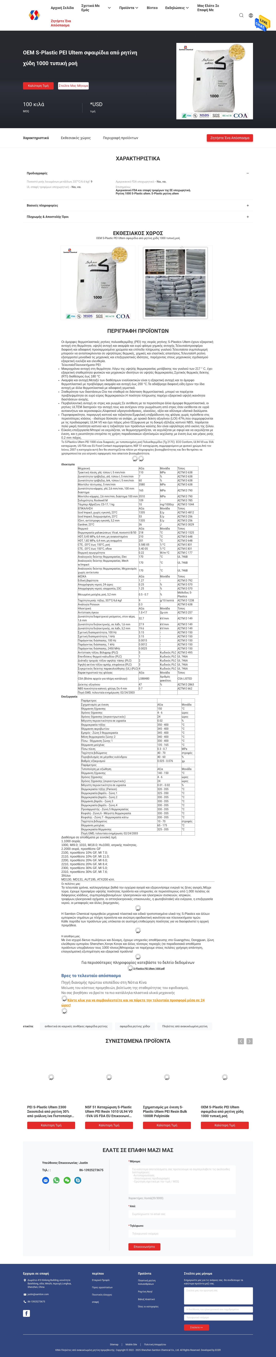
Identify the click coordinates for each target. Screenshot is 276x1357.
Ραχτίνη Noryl (145, 1291)
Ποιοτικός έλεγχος (102, 1294)
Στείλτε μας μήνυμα (73, 86)
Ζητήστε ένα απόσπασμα (229, 138)
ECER (218, 1350)
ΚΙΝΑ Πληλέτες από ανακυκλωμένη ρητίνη (77, 1350)
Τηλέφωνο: (137, 1225)
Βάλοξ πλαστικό (146, 1299)
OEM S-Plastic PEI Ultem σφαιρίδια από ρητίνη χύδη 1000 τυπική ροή (222, 1111)
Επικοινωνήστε (144, 1247)
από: (133, 1206)
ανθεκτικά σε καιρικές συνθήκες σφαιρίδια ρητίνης (76, 1026)
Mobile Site (131, 1344)
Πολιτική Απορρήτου (155, 1344)
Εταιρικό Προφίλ (101, 1280)
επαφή (95, 1302)
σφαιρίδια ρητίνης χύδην (135, 1026)
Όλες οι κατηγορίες (148, 1306)
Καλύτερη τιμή (38, 86)
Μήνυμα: (135, 1161)
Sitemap (114, 1344)
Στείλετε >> (196, 1327)
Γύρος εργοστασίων (102, 1287)
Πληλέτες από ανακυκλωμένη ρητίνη (184, 1026)
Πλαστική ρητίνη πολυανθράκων (147, 1282)
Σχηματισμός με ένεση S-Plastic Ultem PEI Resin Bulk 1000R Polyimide (165, 1111)
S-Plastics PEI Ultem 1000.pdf (149, 968)
